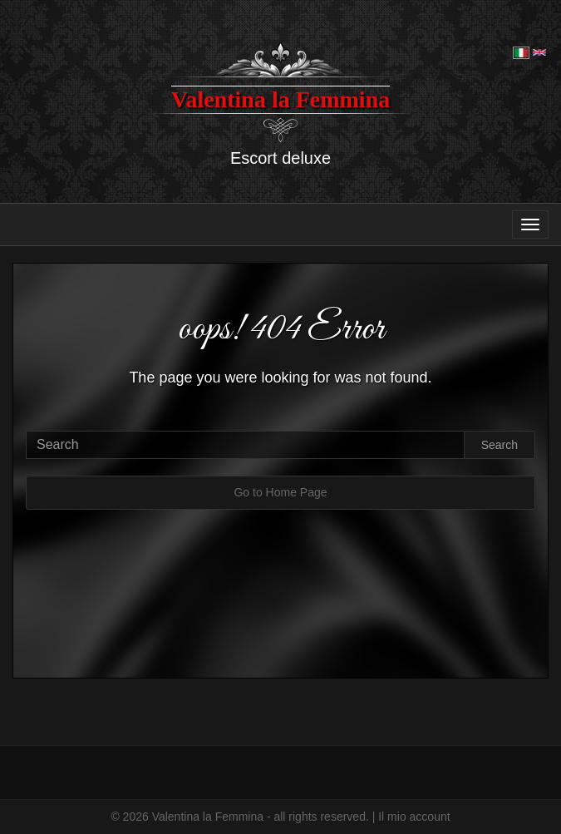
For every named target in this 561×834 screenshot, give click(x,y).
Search (499, 445)
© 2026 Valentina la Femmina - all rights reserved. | (244, 816)
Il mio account (414, 816)
